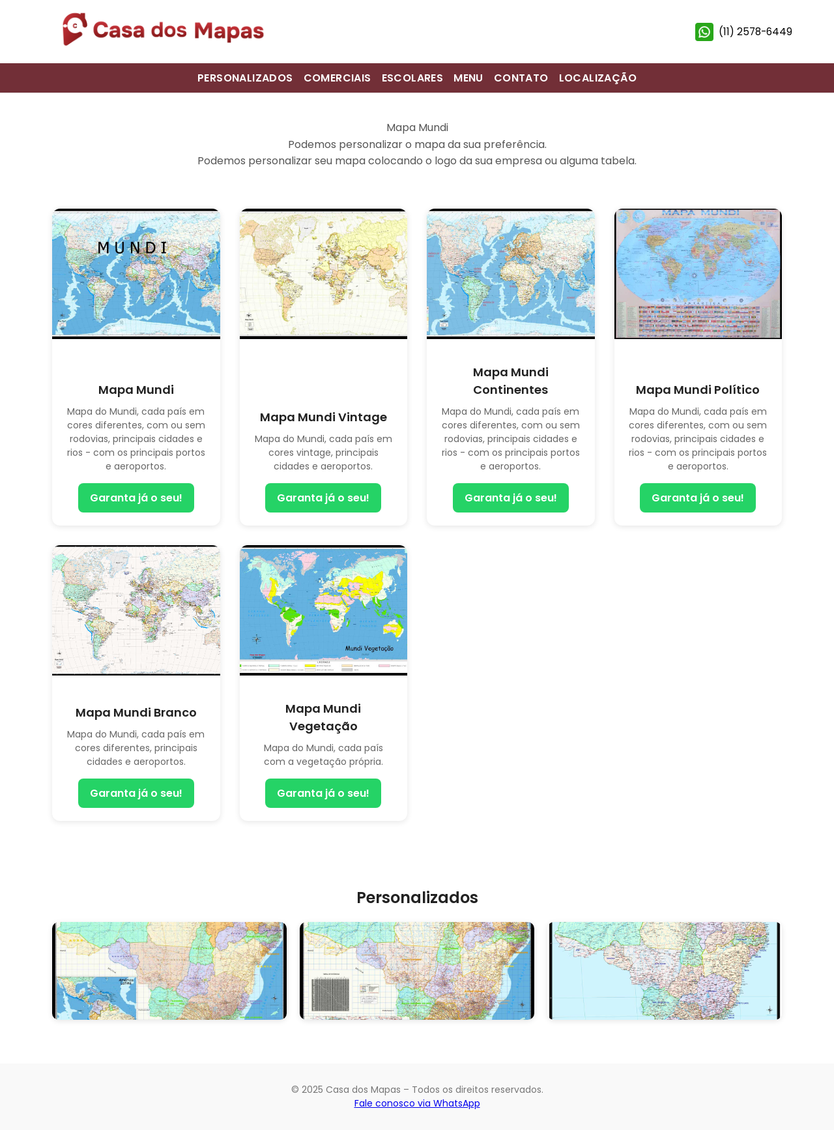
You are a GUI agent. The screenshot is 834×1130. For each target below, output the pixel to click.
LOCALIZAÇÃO (598, 77)
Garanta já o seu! (136, 497)
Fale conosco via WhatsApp (417, 1103)
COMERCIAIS (337, 77)
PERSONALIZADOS (245, 77)
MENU (468, 77)
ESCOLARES (413, 77)
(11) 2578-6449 (743, 32)
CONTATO (521, 77)
